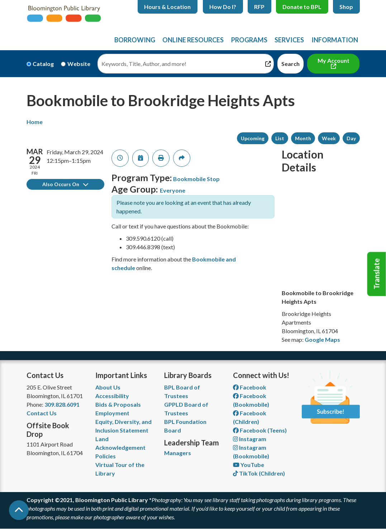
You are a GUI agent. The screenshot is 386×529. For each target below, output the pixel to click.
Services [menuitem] (289, 40)
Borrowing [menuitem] (134, 40)
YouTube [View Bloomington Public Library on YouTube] (248, 464)
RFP (259, 6)
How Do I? (222, 6)
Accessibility (112, 395)
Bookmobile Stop (196, 178)
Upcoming (253, 138)
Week (329, 138)
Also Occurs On (65, 184)
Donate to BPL (301, 6)
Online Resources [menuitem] (193, 40)
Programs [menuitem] (249, 40)
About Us (107, 387)
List (279, 138)
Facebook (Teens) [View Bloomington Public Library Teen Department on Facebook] (260, 430)
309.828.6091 (62, 404)
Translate (376, 274)
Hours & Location (167, 6)
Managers (177, 452)
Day (351, 138)
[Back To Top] (19, 510)
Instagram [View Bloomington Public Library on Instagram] (249, 438)
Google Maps (322, 339)
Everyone (172, 190)
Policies (105, 456)
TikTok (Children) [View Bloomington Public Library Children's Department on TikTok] (259, 473)
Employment (112, 413)
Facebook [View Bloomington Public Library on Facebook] (249, 387)
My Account (333, 60)
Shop (346, 6)
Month (303, 138)
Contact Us (42, 413)
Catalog (43, 63)
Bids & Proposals (118, 404)
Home (35, 121)
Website (78, 63)
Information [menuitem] (334, 40)
